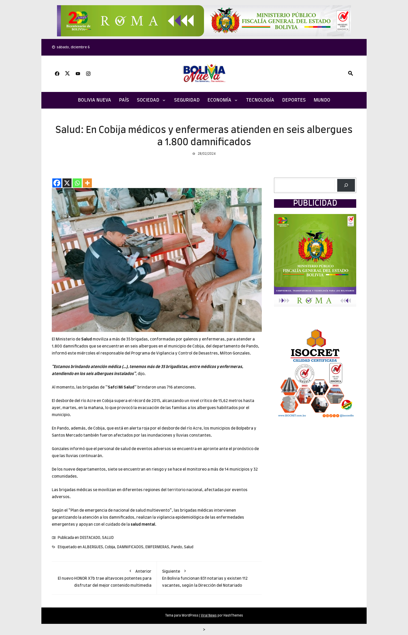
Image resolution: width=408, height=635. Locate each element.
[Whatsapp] (77, 183)
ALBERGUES (92, 547)
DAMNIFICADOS (130, 547)
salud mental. (143, 524)
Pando (176, 547)
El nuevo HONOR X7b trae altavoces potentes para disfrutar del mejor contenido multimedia (104, 577)
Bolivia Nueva (94, 100)
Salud (86, 339)
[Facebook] (56, 183)
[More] (87, 183)
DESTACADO (90, 538)
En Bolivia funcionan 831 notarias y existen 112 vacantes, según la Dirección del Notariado (209, 577)
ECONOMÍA (219, 100)
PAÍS (124, 100)
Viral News (209, 615)
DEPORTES (294, 100)
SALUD (108, 538)
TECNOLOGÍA (260, 100)
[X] (67, 183)
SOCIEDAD (148, 100)
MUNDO (322, 100)
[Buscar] (346, 185)
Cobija (110, 547)
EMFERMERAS (157, 547)
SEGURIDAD (187, 100)
